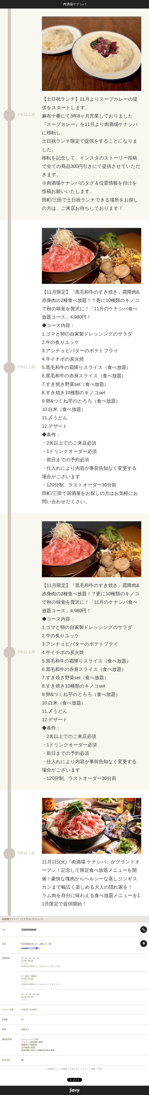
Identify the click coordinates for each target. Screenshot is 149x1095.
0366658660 (28, 929)
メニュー (84, 1069)
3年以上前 (26, 853)
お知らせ (74, 1069)
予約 (100, 1069)
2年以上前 (26, 114)
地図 (93, 1069)
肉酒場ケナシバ (74, 4)
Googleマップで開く (30, 948)
